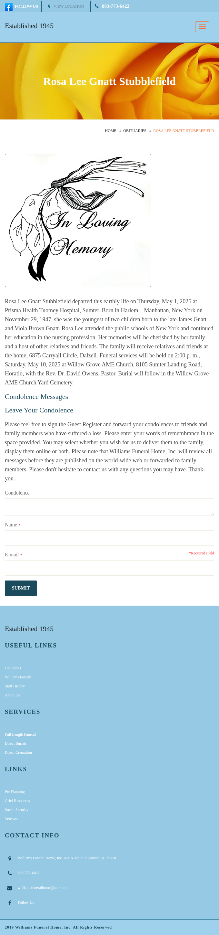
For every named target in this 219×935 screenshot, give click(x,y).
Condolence (17, 493)
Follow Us (26, 902)
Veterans (11, 819)
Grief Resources (17, 800)
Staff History (15, 686)
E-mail (12, 554)
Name (11, 524)
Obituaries (134, 130)
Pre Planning (15, 791)
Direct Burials (16, 743)
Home (110, 130)
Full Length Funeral (20, 734)
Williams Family (18, 677)
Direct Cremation (18, 752)
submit (21, 588)
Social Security (16, 810)
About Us (12, 695)
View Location (66, 6)
